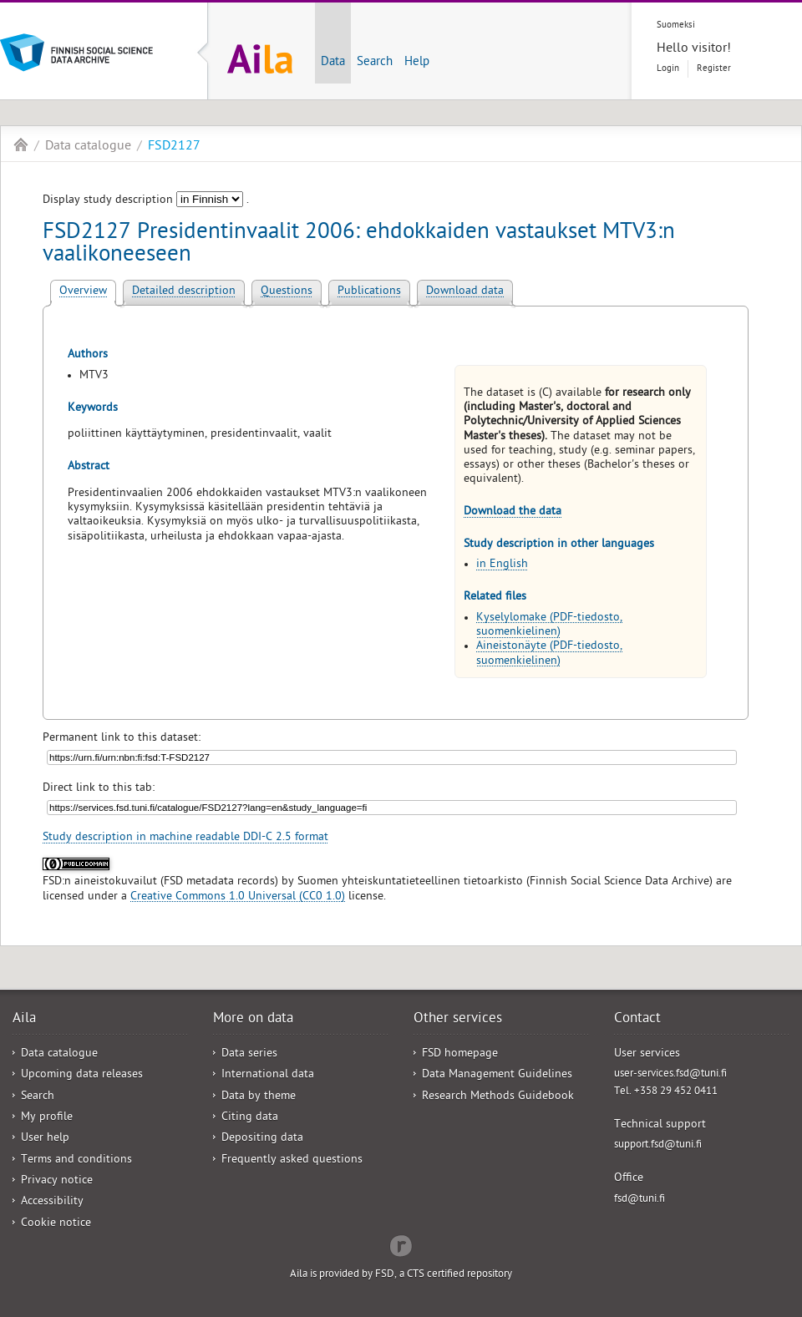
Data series (249, 1054)
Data (333, 62)
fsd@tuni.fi (639, 1199)
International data (267, 1075)
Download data (465, 292)
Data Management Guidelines (497, 1075)
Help (416, 62)
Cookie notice (56, 1224)
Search (375, 62)
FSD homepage (460, 1054)
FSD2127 (174, 146)
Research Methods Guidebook (498, 1097)
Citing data (249, 1118)
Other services (458, 1019)
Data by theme (258, 1097)
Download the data (512, 512)
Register (714, 68)
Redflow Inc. (401, 1244)
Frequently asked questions (292, 1160)
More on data (253, 1019)
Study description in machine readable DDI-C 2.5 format (185, 838)
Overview (83, 292)
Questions (286, 292)
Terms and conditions (76, 1160)
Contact (637, 1019)
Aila (20, 144)
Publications (369, 292)
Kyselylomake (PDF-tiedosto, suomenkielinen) (549, 625)
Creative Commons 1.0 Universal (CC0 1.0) (237, 897)
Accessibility (52, 1202)
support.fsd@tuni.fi (658, 1145)
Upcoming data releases (82, 1075)
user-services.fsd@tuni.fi (670, 1074)
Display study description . (146, 201)
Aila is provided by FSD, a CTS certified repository (401, 1275)
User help (45, 1139)
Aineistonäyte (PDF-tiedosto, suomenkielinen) (549, 654)
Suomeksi (676, 25)
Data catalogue (88, 146)
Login (668, 68)
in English (502, 565)
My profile (47, 1118)
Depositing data (262, 1139)
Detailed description (184, 292)
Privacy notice (57, 1181)
